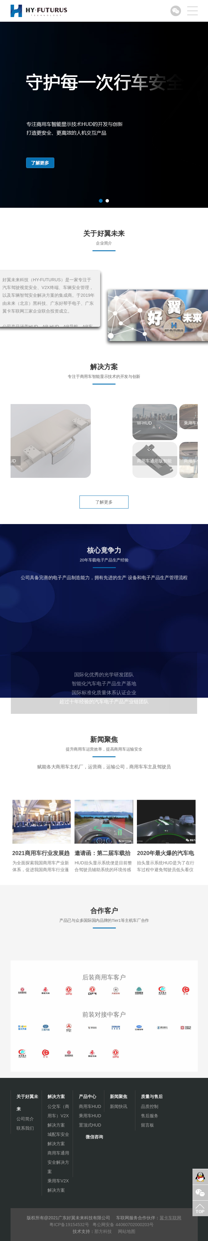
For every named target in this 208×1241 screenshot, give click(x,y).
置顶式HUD (90, 1125)
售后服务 (149, 1115)
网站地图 (126, 1231)
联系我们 (25, 1128)
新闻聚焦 (118, 1096)
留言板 (147, 1125)
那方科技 (103, 1231)
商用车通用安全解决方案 (58, 1162)
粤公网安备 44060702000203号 (123, 1224)
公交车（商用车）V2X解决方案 (58, 1116)
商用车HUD (90, 1106)
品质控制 (149, 1106)
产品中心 (87, 1096)
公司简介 (25, 1118)
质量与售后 (152, 1096)
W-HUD (166, 422)
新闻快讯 (118, 1106)
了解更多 (104, 502)
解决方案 (56, 1096)
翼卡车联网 (170, 1217)
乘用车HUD (90, 1115)
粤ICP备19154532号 (69, 1224)
